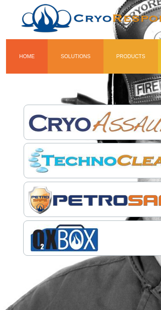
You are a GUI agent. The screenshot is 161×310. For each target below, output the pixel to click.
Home (27, 56)
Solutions (75, 56)
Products (130, 56)
